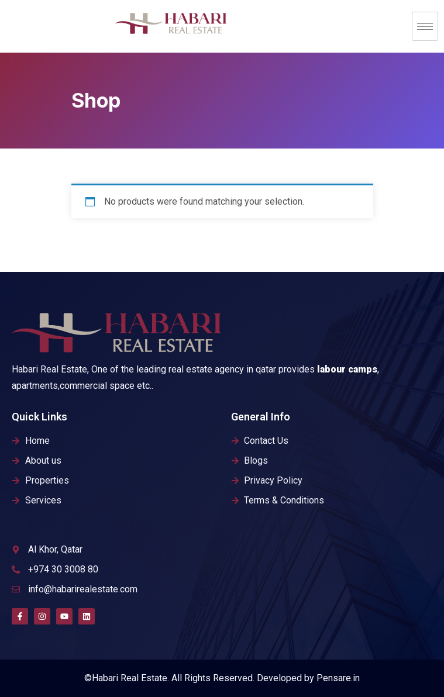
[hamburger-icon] (425, 26)
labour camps (347, 369)
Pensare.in (338, 678)
